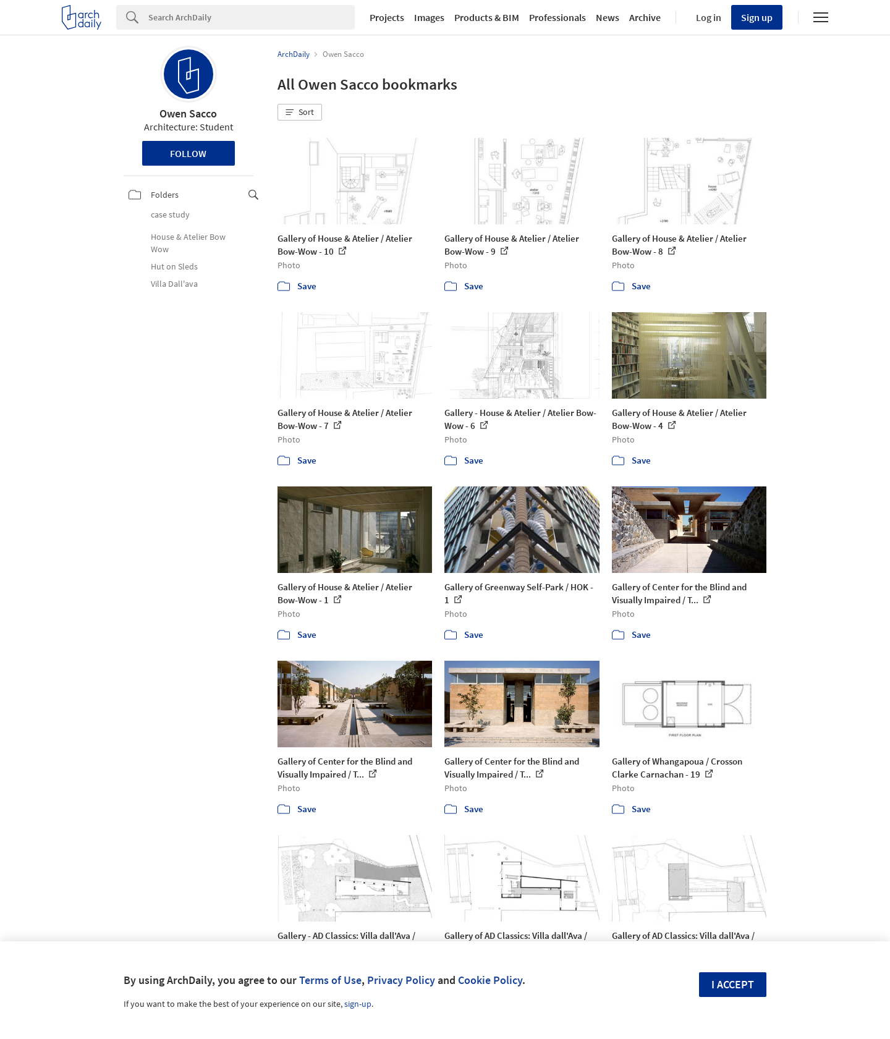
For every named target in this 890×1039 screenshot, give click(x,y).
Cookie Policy (490, 980)
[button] (300, 112)
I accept (732, 984)
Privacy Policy (401, 980)
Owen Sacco (188, 113)
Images (429, 17)
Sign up (757, 17)
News (607, 17)
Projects (387, 17)
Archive (645, 17)
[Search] (251, 17)
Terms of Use (330, 980)
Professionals (557, 17)
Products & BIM (486, 17)
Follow (188, 153)
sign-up (357, 1003)
